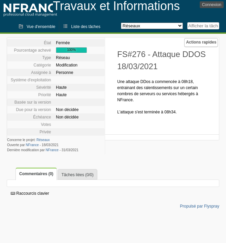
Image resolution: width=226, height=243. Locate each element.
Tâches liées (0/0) (77, 174)
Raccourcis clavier (30, 193)
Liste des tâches (85, 26)
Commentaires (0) (36, 173)
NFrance (32, 145)
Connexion (211, 4)
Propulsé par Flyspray (199, 206)
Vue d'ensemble (41, 26)
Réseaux (43, 140)
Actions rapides (201, 42)
